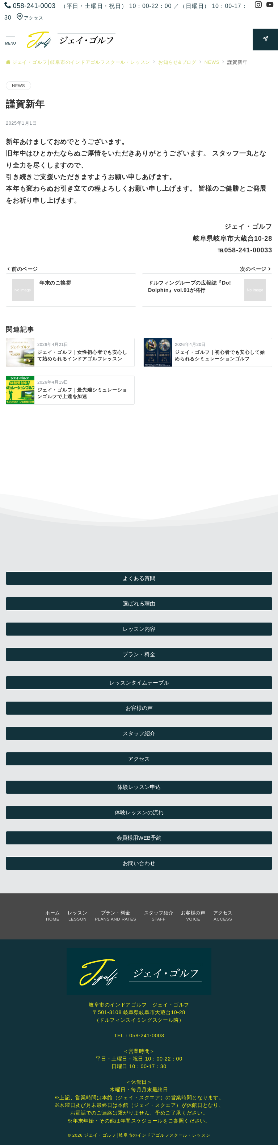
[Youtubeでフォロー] (270, 6)
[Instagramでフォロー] (258, 6)
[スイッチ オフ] (265, 39)
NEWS (18, 85)
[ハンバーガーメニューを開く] (10, 39)
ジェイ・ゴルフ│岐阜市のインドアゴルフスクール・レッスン (147, 1135)
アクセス (29, 18)
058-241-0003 (146, 1035)
